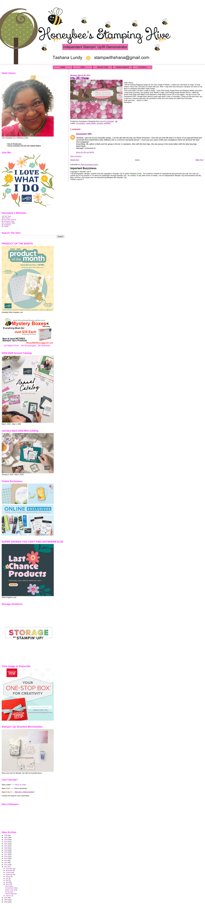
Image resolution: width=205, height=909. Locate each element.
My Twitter (5, 226)
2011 (6, 866)
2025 (6, 837)
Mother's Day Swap (11, 890)
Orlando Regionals (11, 893)
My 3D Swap (79, 78)
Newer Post (74, 160)
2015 (6, 858)
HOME (62, 67)
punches (107, 123)
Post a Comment (75, 156)
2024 (6, 839)
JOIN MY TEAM (102, 67)
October (8, 872)
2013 (6, 862)
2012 (6, 864)
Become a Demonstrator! (25, 792)
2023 (6, 841)
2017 (6, 854)
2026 (6, 835)
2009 (6, 900)
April (7, 882)
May (7, 880)
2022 (6, 844)
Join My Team (6, 216)
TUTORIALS (142, 67)
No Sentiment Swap (11, 888)
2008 (6, 902)
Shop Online (6, 218)
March (8, 884)
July (7, 878)
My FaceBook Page (8, 223)
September (9, 874)
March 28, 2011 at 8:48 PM (85, 152)
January (8, 895)
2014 (6, 860)
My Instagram (6, 224)
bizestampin (81, 134)
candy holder (91, 123)
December (9, 868)
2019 (6, 850)
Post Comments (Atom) (89, 164)
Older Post (199, 160)
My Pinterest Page (8, 221)
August (8, 876)
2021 (6, 846)
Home (137, 160)
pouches (100, 123)
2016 (6, 856)
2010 (6, 898)
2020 (6, 848)
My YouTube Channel (9, 219)
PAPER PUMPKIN (122, 67)
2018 (6, 852)
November (9, 870)
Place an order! (20, 785)
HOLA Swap (9, 886)
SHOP (82, 67)
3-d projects (80, 123)
